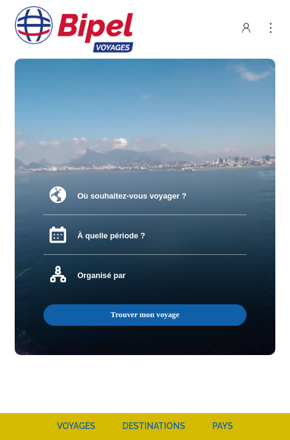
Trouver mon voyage (145, 314)
